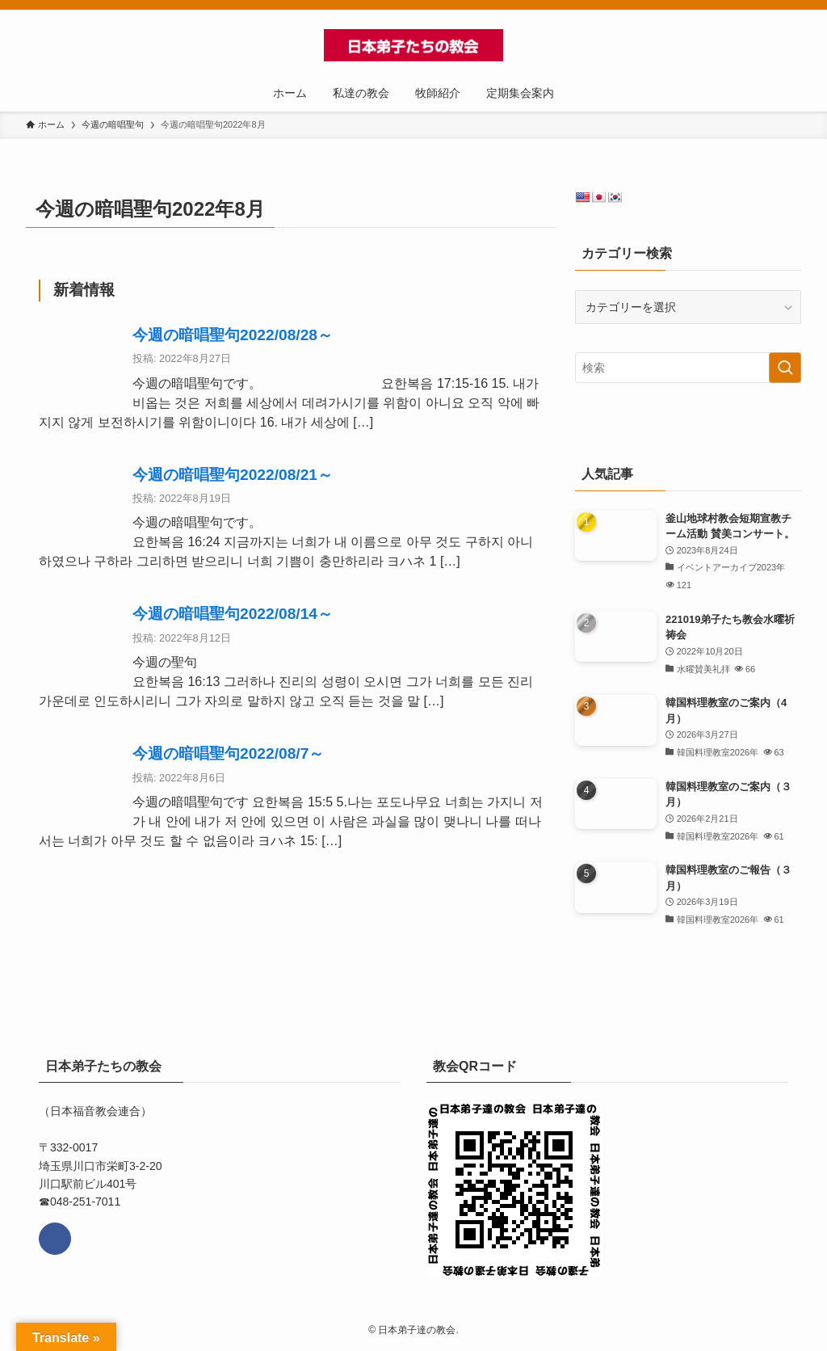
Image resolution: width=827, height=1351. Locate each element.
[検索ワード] (688, 367)
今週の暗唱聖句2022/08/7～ (228, 753)
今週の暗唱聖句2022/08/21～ (232, 474)
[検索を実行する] (785, 367)
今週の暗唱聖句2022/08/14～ (232, 613)
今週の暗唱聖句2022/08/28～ (232, 334)
